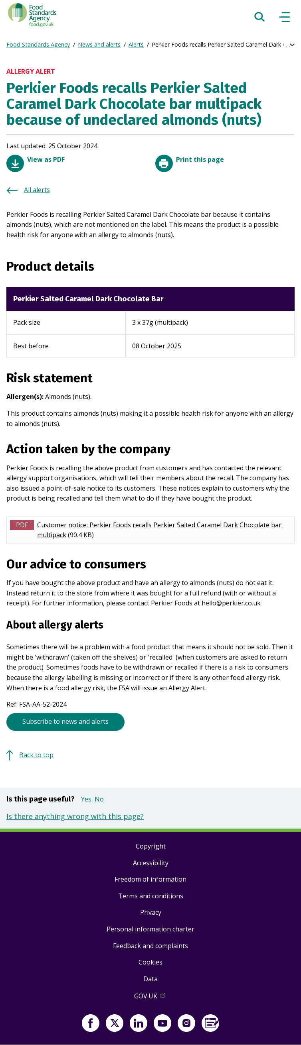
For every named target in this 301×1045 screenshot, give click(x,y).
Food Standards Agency (38, 44)
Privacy (150, 912)
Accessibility (150, 862)
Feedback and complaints (150, 945)
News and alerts (99, 44)
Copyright (151, 846)
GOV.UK (150, 997)
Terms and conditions (150, 896)
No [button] (99, 799)
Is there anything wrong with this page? (75, 816)
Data (150, 978)
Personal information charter (150, 929)
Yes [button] (86, 799)
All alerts (37, 189)
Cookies (150, 962)
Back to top (36, 754)
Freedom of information (150, 879)
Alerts (136, 44)
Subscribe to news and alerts (65, 721)
